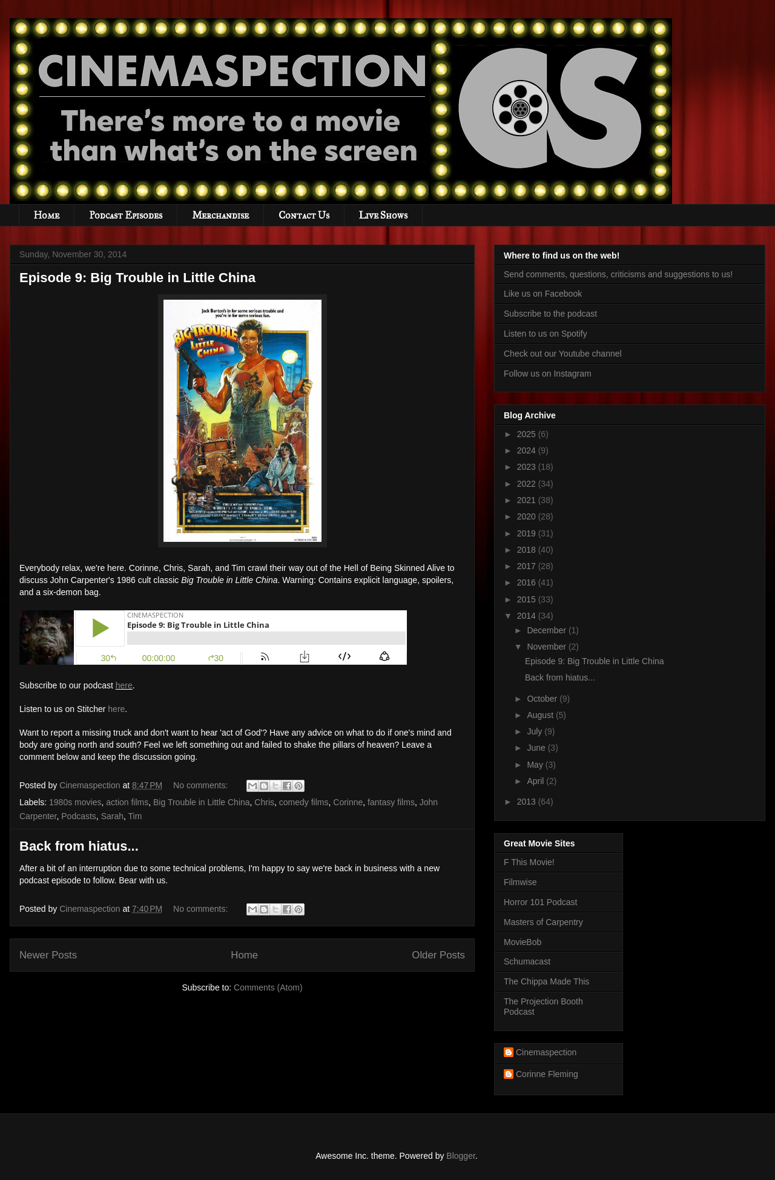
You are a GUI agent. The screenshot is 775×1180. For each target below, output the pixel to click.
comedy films (304, 802)
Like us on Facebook (543, 293)
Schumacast (527, 961)
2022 (527, 484)
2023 (527, 467)
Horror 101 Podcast (540, 902)
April (536, 781)
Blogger (460, 1156)
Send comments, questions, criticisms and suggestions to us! (618, 274)
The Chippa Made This (546, 981)
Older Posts (438, 955)
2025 (527, 434)
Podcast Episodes (125, 215)
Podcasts (78, 816)
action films (127, 802)
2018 (527, 550)
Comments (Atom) (268, 987)
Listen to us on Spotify (545, 333)
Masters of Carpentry (543, 922)
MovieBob (522, 942)
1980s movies (75, 802)
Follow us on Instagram (548, 373)
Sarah (112, 816)
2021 (527, 500)
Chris (264, 802)
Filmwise (520, 882)
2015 (527, 599)
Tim (135, 816)
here (124, 685)
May (536, 765)
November (547, 646)
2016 (527, 582)
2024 (527, 450)
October (543, 699)
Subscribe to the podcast (550, 313)
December (547, 630)
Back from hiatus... (79, 846)
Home (46, 215)
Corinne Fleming (547, 1074)
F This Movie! (529, 862)
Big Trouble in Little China (201, 802)
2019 (527, 533)
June (537, 748)
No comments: (201, 785)
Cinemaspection (546, 1052)
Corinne (348, 802)
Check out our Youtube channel (563, 353)
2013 (527, 801)
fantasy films (391, 802)
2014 (527, 616)
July (535, 731)
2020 (527, 516)
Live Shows (383, 215)
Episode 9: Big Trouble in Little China (137, 277)
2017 (527, 566)
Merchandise (220, 215)
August (541, 715)
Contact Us (304, 215)
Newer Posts (48, 955)
